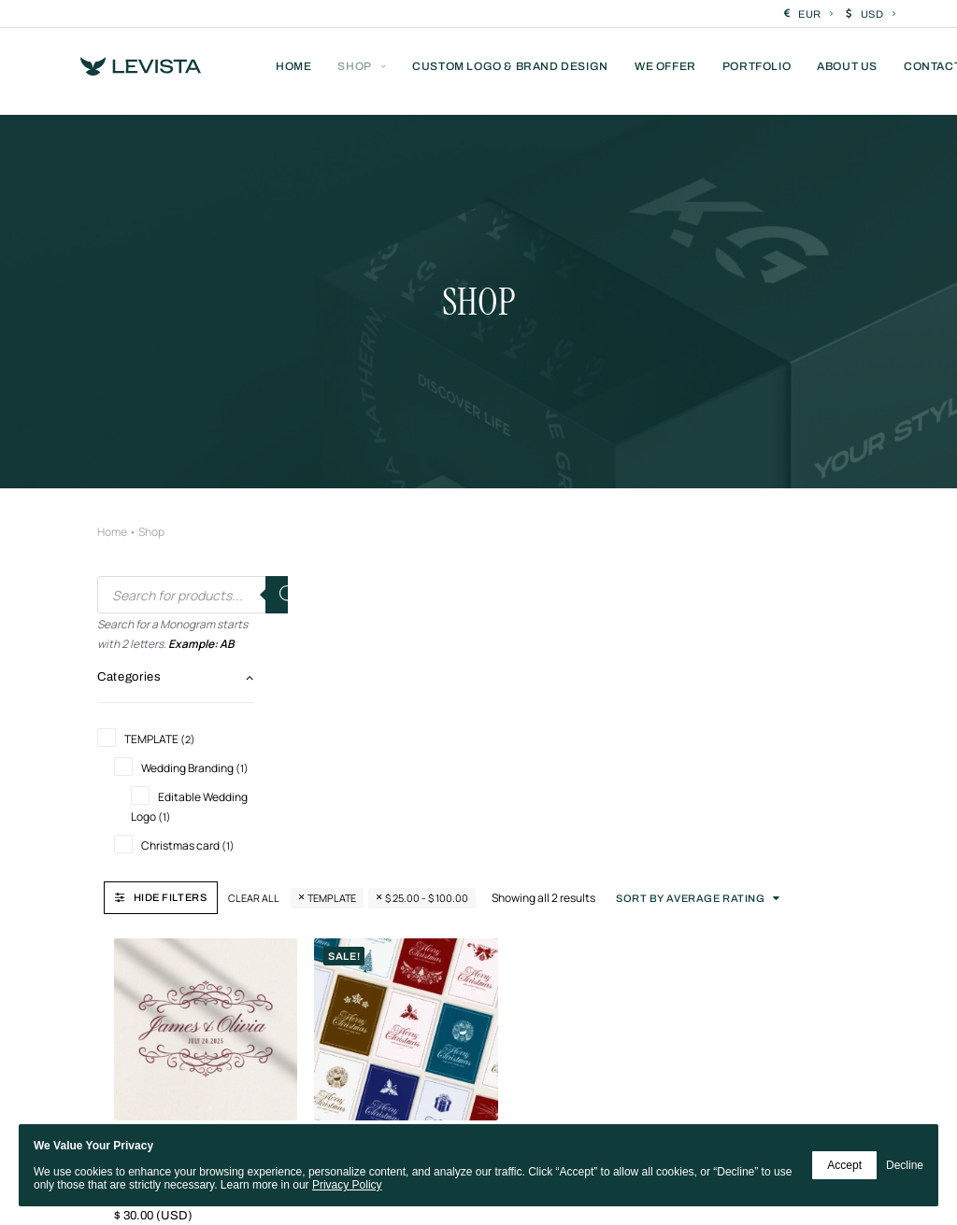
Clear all (444, 467)
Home (112, 407)
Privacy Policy (347, 1184)
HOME (293, 71)
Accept (844, 1165)
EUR (815, 14)
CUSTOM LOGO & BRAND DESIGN (510, 71)
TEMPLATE (522, 467)
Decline (904, 1165)
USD (878, 14)
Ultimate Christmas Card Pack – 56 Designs (561, 707)
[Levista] (130, 72)
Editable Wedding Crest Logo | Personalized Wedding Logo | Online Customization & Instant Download (374, 730)
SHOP (361, 71)
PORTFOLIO (756, 71)
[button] (389, 591)
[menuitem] (809, 14)
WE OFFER (665, 71)
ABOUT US (847, 71)
